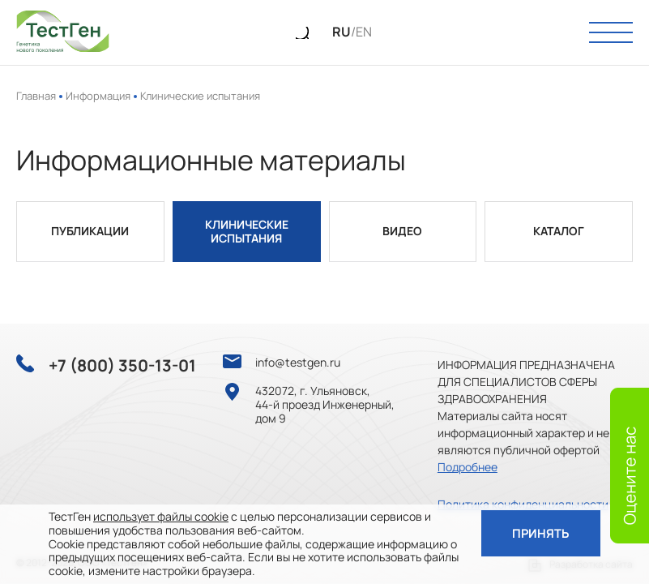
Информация (98, 95)
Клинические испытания (246, 232)
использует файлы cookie (160, 516)
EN (364, 32)
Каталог (558, 231)
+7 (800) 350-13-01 (122, 366)
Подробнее (467, 466)
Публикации (90, 231)
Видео (402, 231)
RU (341, 32)
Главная (36, 95)
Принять (538, 534)
